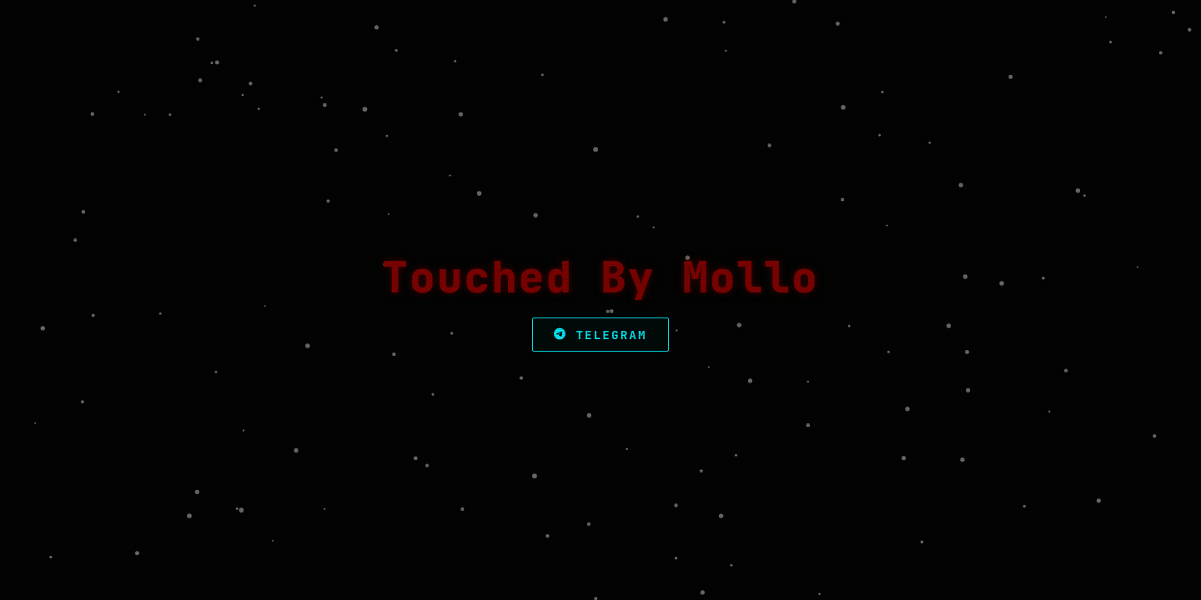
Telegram (600, 334)
